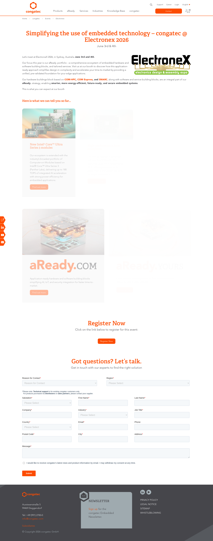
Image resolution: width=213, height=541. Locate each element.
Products (58, 10)
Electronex (60, 18)
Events (47, 18)
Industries (98, 10)
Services (84, 10)
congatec (134, 10)
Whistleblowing (150, 512)
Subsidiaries (28, 525)
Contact (169, 11)
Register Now (106, 341)
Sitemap (145, 508)
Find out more (39, 188)
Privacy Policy (149, 499)
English (185, 4)
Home (24, 18)
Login (177, 4)
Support (160, 4)
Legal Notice (148, 504)
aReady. (71, 10)
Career (169, 4)
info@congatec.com (32, 518)
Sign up (93, 509)
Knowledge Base (116, 10)
